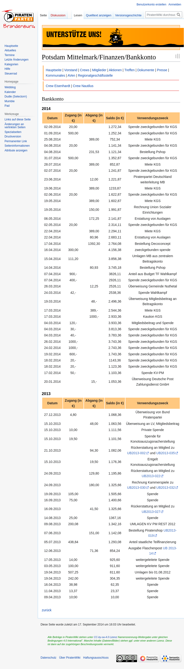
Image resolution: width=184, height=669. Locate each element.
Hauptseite (54, 70)
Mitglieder (99, 70)
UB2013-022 (151, 476)
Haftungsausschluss (96, 657)
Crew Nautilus (83, 86)
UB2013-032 (165, 487)
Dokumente (145, 70)
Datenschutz (48, 657)
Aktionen (115, 70)
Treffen (129, 70)
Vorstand (70, 70)
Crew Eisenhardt (58, 86)
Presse (162, 70)
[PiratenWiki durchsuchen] (163, 14)
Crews (84, 70)
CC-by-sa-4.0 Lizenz (105, 637)
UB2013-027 (151, 512)
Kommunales (55, 75)
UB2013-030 (136, 487)
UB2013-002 (136, 453)
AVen (71, 75)
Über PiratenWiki (69, 657)
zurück (46, 610)
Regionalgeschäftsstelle (95, 75)
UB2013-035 (165, 453)
